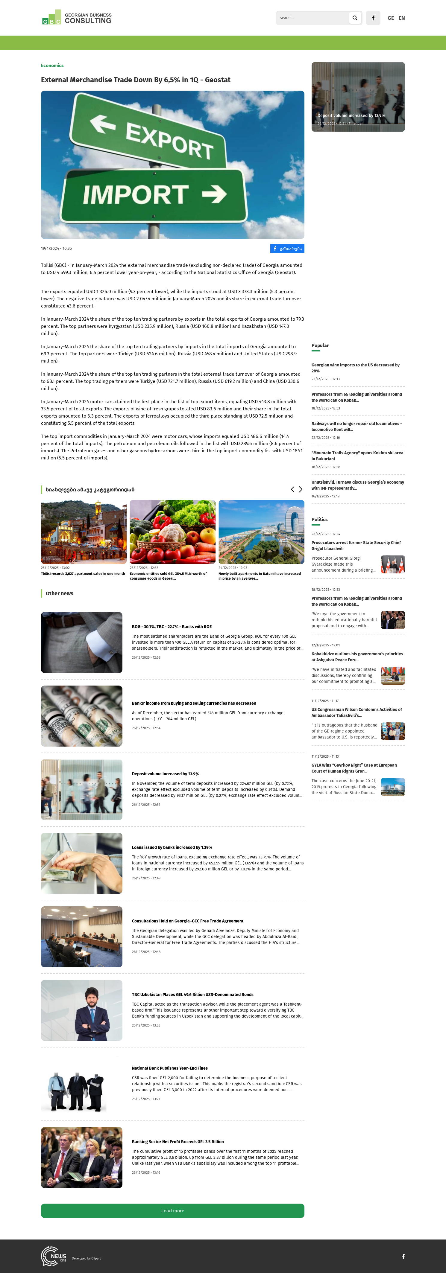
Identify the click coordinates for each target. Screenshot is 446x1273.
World (160, 42)
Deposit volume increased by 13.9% (165, 773)
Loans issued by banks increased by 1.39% (172, 847)
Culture (209, 42)
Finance (109, 42)
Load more (172, 1210)
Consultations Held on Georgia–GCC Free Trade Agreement (187, 921)
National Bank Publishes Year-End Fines (170, 1068)
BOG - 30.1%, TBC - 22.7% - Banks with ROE (172, 626)
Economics (52, 42)
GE (391, 18)
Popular (320, 345)
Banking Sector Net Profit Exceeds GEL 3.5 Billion (178, 1141)
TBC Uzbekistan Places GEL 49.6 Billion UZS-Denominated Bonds (193, 994)
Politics (184, 42)
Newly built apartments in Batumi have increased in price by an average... (260, 576)
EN (402, 18)
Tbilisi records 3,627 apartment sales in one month (83, 574)
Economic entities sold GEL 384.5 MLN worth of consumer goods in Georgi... (168, 576)
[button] (292, 489)
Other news (59, 593)
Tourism (136, 42)
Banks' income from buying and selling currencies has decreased (194, 703)
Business (82, 42)
